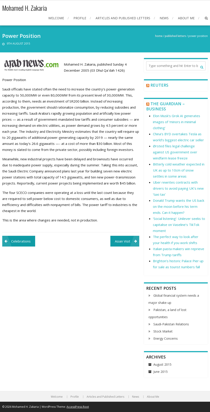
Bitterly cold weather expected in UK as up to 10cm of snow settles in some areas (178, 170)
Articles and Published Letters (123, 18)
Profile (79, 18)
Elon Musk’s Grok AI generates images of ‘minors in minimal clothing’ (176, 122)
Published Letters (175, 36)
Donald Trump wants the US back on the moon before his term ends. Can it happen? (178, 206)
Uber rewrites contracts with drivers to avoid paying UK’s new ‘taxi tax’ (178, 188)
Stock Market (163, 331)
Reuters (159, 85)
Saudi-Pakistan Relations (171, 324)
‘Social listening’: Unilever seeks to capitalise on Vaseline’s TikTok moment (179, 224)
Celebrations (21, 241)
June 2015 (160, 371)
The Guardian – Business (165, 106)
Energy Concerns (165, 338)
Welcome (56, 18)
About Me (186, 18)
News (164, 18)
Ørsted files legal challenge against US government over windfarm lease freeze (175, 152)
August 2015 (162, 364)
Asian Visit (122, 241)
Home (159, 36)
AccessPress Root (77, 407)
